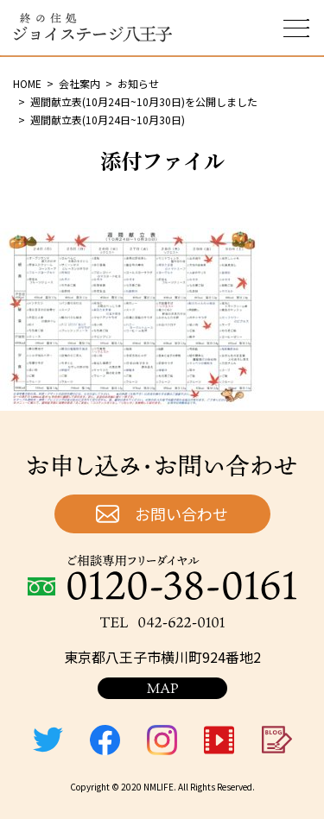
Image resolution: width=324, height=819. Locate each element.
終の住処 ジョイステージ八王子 (92, 28)
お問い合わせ (181, 513)
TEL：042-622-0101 (162, 622)
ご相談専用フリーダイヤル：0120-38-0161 (162, 577)
